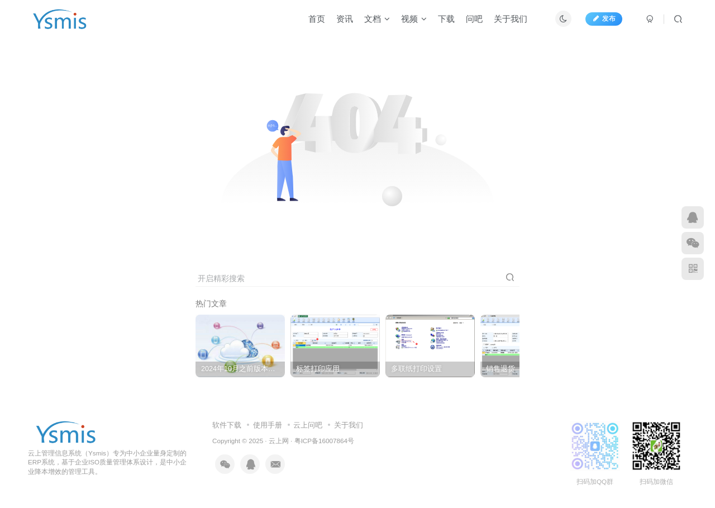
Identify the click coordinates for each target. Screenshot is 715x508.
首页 (316, 18)
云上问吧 (307, 425)
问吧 (474, 18)
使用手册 (267, 425)
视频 (414, 18)
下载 (446, 18)
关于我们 (510, 18)
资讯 (344, 18)
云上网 (279, 440)
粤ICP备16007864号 (324, 440)
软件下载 (226, 425)
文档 (377, 18)
